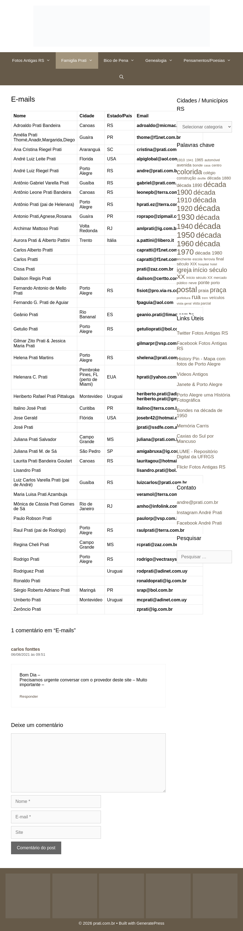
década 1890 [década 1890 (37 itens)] (189, 185)
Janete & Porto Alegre (199, 384)
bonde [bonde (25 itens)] (198, 165)
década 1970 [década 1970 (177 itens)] (198, 247)
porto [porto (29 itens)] (215, 283)
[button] (50, 60)
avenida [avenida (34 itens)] (184, 165)
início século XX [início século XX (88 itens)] (202, 273)
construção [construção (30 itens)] (186, 178)
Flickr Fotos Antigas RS (201, 467)
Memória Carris (193, 426)
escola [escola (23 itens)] (197, 259)
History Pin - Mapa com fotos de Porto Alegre (201, 361)
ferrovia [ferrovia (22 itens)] (209, 259)
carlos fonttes (25, 649)
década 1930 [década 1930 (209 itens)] (198, 212)
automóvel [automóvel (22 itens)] (212, 160)
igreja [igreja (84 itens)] (184, 269)
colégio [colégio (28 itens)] (209, 173)
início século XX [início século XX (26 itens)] (199, 278)
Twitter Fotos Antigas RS (202, 333)
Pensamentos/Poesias (210, 60)
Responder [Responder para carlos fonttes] (29, 696)
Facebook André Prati (199, 523)
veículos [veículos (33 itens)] (217, 297)
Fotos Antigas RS (34, 60)
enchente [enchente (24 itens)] (184, 259)
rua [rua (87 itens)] (196, 296)
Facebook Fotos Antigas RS (202, 346)
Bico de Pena (122, 60)
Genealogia (161, 60)
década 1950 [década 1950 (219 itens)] (199, 230)
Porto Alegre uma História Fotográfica (203, 397)
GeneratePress (150, 923)
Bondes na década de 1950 (199, 413)
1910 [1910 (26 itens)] (181, 160)
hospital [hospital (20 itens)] (203, 264)
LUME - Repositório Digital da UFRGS (197, 454)
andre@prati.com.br (197, 502)
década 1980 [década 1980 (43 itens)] (208, 253)
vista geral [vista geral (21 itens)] (184, 303)
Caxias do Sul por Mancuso (195, 438)
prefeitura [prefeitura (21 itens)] (184, 298)
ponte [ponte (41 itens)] (204, 282)
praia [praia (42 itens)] (203, 290)
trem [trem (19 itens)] (205, 298)
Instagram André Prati (199, 512)
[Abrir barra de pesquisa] (121, 77)
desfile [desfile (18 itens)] (201, 178)
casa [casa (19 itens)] (207, 165)
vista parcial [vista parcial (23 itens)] (202, 303)
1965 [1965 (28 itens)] (199, 160)
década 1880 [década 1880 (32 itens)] (219, 178)
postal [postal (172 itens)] (187, 289)
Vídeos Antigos (192, 374)
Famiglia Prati (79, 60)
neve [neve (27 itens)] (193, 283)
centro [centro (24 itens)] (216, 165)
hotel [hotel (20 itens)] (213, 264)
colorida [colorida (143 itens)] (189, 172)
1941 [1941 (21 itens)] (189, 160)
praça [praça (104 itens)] (218, 289)
